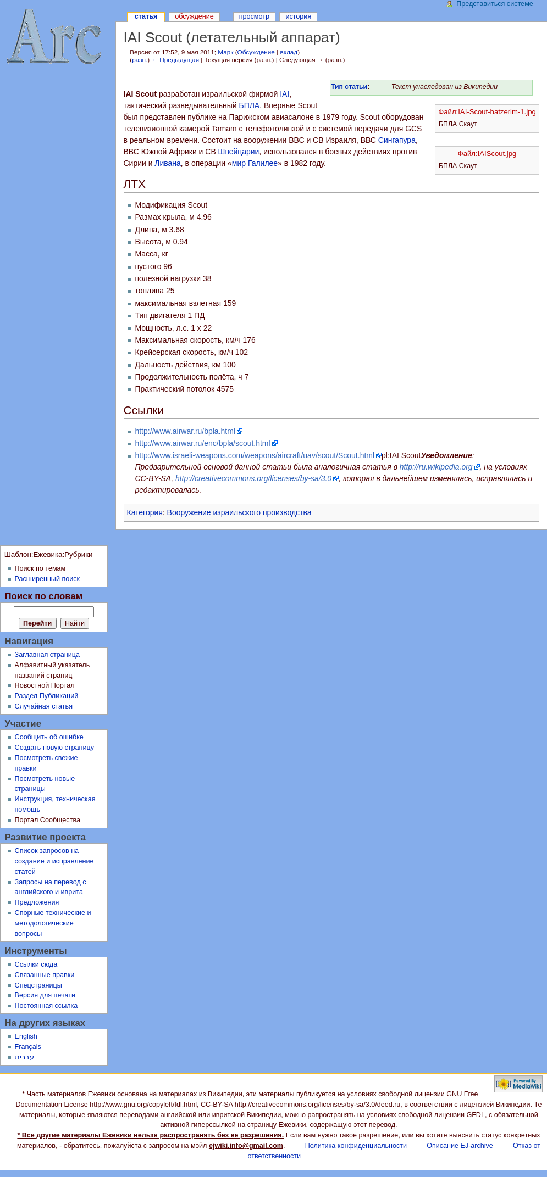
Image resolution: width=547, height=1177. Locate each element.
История (298, 16)
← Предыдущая (175, 59)
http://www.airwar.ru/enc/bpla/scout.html (202, 443)
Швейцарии (238, 151)
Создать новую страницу (55, 747)
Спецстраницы (38, 985)
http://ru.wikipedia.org (436, 466)
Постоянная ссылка (46, 1005)
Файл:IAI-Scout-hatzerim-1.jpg (486, 112)
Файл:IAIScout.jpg (487, 153)
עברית (24, 1057)
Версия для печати (45, 995)
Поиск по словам (43, 596)
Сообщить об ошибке (49, 737)
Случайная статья (44, 706)
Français (28, 1047)
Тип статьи (349, 87)
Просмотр (254, 16)
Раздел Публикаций (47, 696)
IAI (284, 94)
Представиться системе (494, 4)
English (26, 1036)
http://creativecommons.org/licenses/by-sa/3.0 (253, 478)
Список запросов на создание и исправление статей (54, 861)
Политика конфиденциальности (356, 1146)
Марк (225, 51)
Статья (146, 16)
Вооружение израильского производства (239, 512)
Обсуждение (256, 51)
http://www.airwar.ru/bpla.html (185, 431)
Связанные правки (45, 975)
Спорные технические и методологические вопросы (53, 923)
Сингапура (397, 140)
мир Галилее (255, 163)
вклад (288, 51)
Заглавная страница (47, 655)
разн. (139, 59)
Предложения (37, 902)
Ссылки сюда (36, 964)
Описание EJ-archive (460, 1146)
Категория (145, 512)
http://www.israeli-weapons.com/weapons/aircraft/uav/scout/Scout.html (254, 455)
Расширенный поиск (47, 579)
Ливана (167, 163)
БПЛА (249, 105)
